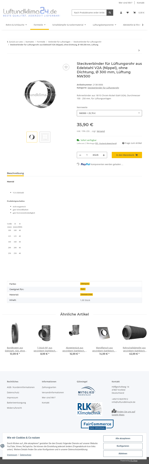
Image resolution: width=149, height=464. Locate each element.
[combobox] (109, 113)
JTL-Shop (133, 460)
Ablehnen (122, 454)
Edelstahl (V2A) (86, 294)
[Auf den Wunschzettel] (66, 67)
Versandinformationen (53, 392)
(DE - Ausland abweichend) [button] (106, 143)
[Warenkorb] (139, 13)
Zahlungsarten (49, 387)
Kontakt (140, 2)
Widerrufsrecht (14, 407)
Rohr (83, 289)
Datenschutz (25, 455)
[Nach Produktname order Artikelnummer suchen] (89, 12)
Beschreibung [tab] (15, 173)
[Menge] (87, 155)
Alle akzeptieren (122, 438)
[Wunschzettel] (127, 13)
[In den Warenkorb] (9, 60)
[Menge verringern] (80, 155)
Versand (101, 131)
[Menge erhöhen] (104, 155)
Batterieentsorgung (16, 402)
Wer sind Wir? (125, 2)
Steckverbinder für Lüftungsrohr (103, 87)
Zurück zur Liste (16, 41)
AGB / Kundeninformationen (21, 387)
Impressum (12, 455)
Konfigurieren (123, 446)
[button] (121, 13)
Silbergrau (85, 284)
